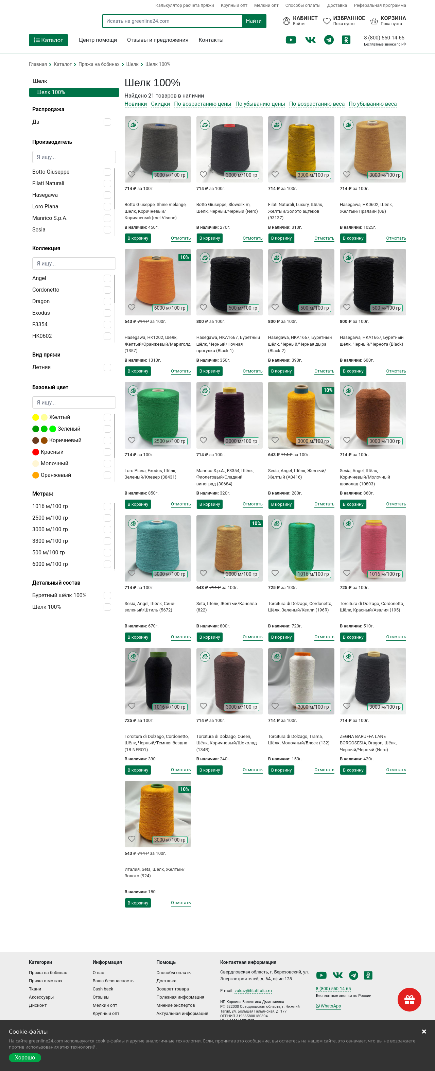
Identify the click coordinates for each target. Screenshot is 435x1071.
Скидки (160, 104)
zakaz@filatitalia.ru (253, 990)
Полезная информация (180, 997)
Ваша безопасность (113, 980)
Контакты (211, 40)
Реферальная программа (380, 5)
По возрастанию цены (202, 104)
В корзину (138, 238)
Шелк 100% (50, 92)
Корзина (393, 18)
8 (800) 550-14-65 (384, 38)
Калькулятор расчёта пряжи (184, 5)
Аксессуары (41, 997)
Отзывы (101, 997)
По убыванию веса (373, 104)
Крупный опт (233, 5)
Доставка (337, 5)
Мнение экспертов (175, 1005)
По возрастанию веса (317, 104)
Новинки (136, 104)
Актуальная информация (182, 1013)
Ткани (35, 988)
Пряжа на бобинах (48, 972)
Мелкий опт (266, 5)
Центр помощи (98, 40)
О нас (98, 972)
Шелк (40, 81)
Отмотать (181, 238)
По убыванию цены (260, 104)
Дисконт (38, 1005)
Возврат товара (172, 988)
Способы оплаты (302, 5)
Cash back (103, 988)
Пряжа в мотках (45, 980)
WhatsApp (328, 1005)
